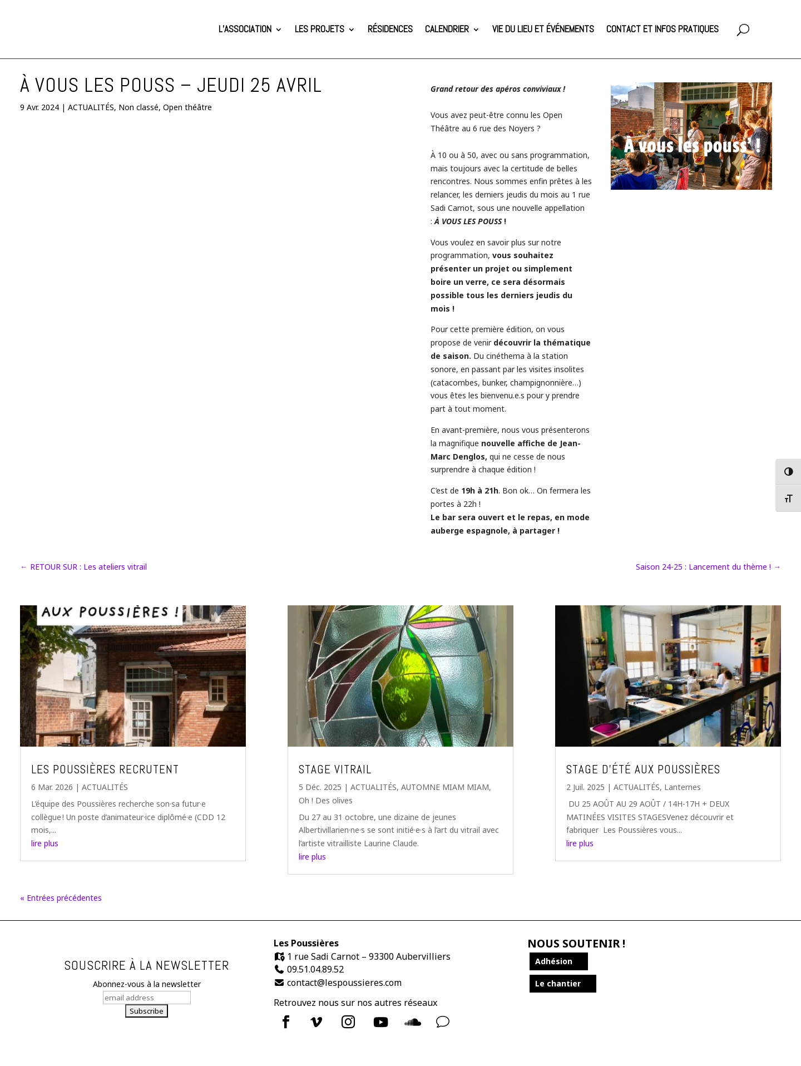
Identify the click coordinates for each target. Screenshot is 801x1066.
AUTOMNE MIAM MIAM (445, 786)
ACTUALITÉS (91, 106)
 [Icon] (286, 1021)
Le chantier (558, 983)
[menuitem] (289, 1021)
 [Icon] (412, 1021)
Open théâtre (187, 106)
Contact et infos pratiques (662, 28)
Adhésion (553, 960)
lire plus (44, 842)
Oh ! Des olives (326, 799)
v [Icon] (443, 1021)
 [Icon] (348, 1021)
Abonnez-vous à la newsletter (147, 983)
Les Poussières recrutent (105, 768)
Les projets (319, 28)
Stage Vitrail (335, 768)
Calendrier (447, 28)
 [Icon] (316, 1021)
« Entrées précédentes (61, 897)
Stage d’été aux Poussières (643, 768)
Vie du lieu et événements (543, 28)
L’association (245, 28)
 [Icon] (380, 1021)
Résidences (390, 28)
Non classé (138, 106)
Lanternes (682, 786)
